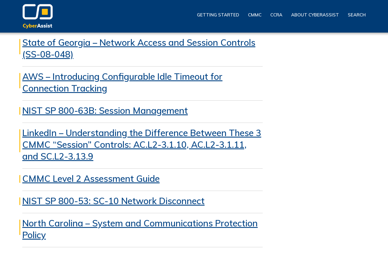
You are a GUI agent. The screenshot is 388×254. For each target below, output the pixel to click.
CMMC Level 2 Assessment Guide (91, 178)
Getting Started (218, 15)
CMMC (255, 15)
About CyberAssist (315, 15)
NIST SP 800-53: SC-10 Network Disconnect (113, 200)
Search (357, 15)
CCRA (276, 15)
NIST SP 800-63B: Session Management (105, 110)
